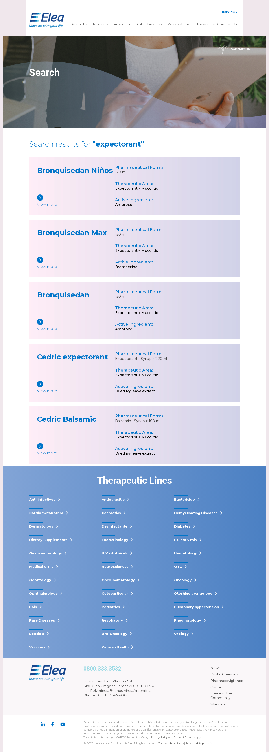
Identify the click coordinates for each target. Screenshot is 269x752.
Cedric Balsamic (66, 419)
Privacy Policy (160, 737)
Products (100, 24)
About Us (79, 24)
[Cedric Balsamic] (76, 449)
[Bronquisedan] (76, 325)
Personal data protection (204, 743)
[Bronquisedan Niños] (76, 200)
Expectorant (126, 188)
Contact (217, 687)
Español (229, 11)
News (215, 668)
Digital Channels (224, 674)
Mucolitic (149, 188)
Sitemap (217, 704)
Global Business (148, 24)
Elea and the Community (216, 24)
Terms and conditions (172, 743)
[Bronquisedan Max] (76, 263)
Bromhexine (126, 267)
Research (122, 24)
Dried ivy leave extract (135, 391)
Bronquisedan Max (72, 232)
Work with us (178, 24)
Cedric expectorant (72, 356)
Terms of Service (186, 737)
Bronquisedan (63, 295)
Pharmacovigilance (226, 681)
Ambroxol (124, 205)
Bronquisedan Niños (75, 170)
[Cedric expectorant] (76, 387)
